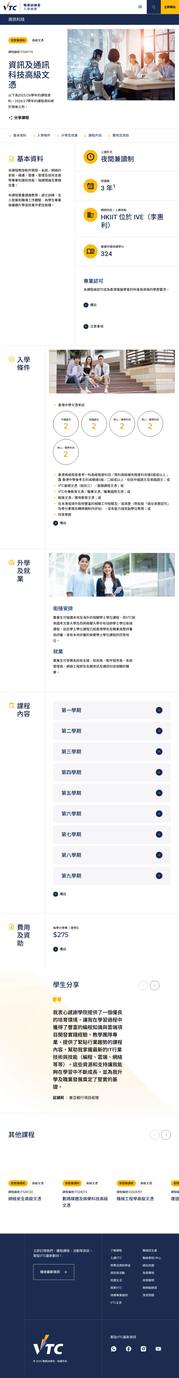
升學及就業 (67, 135)
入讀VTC (116, 1258)
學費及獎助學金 (120, 1265)
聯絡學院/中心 (152, 1258)
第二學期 (71, 731)
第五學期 (71, 793)
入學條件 (41, 135)
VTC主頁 (116, 1302)
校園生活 (116, 1280)
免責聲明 (148, 1273)
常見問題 (148, 1295)
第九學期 (71, 876)
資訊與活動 (117, 1273)
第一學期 (71, 710)
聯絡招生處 (150, 1250)
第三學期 (71, 752)
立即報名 (170, 7)
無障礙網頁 (150, 1287)
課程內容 (93, 135)
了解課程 (116, 1250)
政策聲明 (148, 1280)
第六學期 (71, 814)
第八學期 (71, 855)
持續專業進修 (119, 1295)
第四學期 (71, 772)
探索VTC (116, 1287)
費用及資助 (118, 135)
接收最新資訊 (53, 1272)
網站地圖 (148, 1265)
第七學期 (71, 834)
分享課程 (18, 117)
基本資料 (17, 135)
